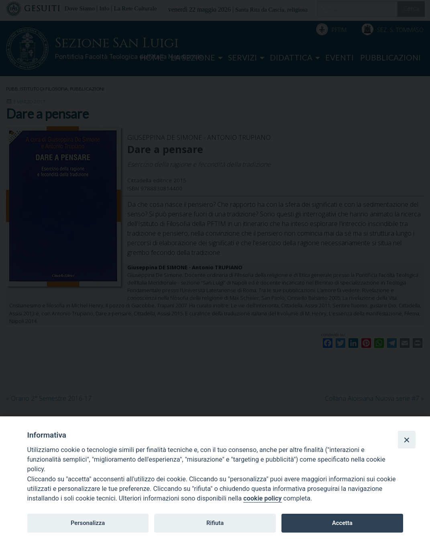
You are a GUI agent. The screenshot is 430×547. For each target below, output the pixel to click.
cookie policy (262, 498)
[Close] (407, 439)
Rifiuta (215, 523)
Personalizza (88, 523)
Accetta (342, 523)
